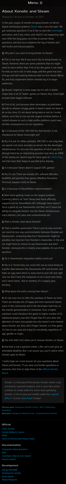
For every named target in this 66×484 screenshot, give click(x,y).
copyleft (54, 394)
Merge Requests (9, 480)
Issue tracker (8, 476)
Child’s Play (56, 157)
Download (26, 398)
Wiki (4, 452)
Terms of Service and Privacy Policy (18, 439)
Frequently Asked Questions (15, 449)
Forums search (9, 459)
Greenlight (56, 30)
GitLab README (9, 470)
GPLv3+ (8, 398)
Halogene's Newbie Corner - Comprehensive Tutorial (34, 413)
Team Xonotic (8, 429)
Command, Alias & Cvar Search (16, 456)
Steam (34, 26)
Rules (4, 435)
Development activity (11, 473)
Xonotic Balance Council (13, 432)
